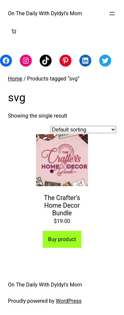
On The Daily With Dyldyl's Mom (45, 13)
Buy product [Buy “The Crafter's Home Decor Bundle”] (62, 239)
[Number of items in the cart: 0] (14, 31)
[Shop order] (83, 129)
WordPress (69, 301)
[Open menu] (112, 14)
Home (15, 79)
